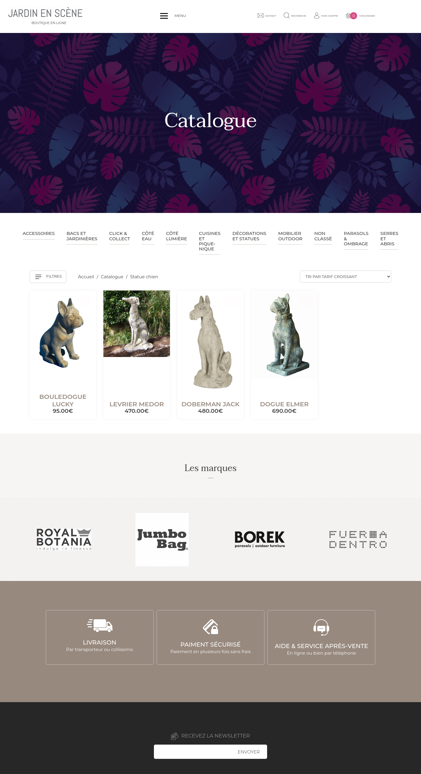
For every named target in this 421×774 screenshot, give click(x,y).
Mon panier (394, 16)
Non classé (323, 235)
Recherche (316, 16)
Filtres (48, 277)
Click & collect (119, 235)
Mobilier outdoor (290, 235)
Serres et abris (389, 238)
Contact (283, 16)
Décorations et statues (249, 235)
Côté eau (148, 235)
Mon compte (353, 16)
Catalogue (113, 277)
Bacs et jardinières (82, 235)
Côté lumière (176, 235)
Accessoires (39, 233)
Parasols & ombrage (356, 238)
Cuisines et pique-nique (210, 241)
